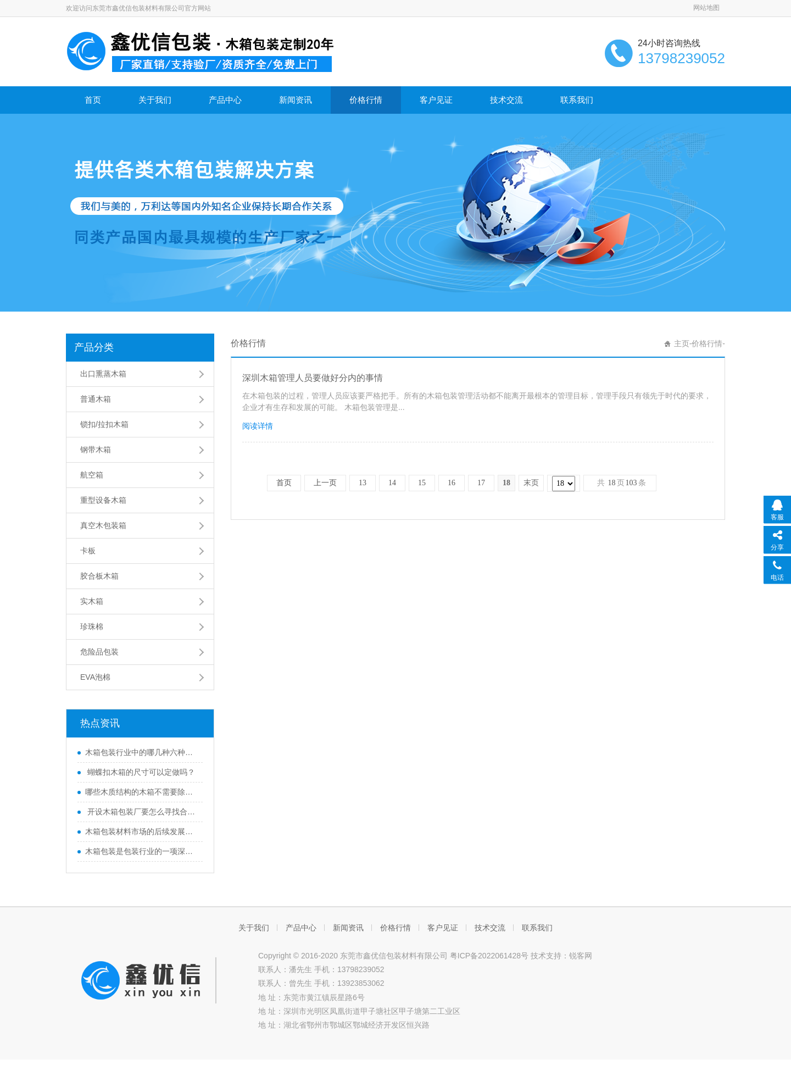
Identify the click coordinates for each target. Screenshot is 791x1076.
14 (392, 483)
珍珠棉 (91, 626)
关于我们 (154, 99)
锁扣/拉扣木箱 (104, 424)
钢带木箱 (95, 449)
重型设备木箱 (103, 500)
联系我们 (576, 99)
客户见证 (436, 99)
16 (451, 483)
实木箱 (91, 601)
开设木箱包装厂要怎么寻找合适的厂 (141, 811)
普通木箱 (95, 399)
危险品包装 (99, 651)
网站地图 (706, 8)
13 (362, 483)
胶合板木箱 (99, 576)
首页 (93, 99)
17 (481, 483)
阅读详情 (257, 425)
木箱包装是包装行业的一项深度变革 (141, 851)
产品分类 (94, 347)
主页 (681, 343)
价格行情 (365, 99)
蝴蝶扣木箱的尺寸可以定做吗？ (140, 772)
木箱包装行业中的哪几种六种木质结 (141, 752)
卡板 (88, 550)
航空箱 (91, 474)
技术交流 (506, 99)
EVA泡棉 (95, 677)
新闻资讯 (295, 99)
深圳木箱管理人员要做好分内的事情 (312, 377)
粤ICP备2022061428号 (489, 955)
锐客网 (580, 955)
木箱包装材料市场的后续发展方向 (141, 831)
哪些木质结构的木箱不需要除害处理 (141, 791)
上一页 (325, 483)
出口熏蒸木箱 (103, 373)
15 (422, 483)
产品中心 (225, 99)
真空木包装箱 (103, 525)
